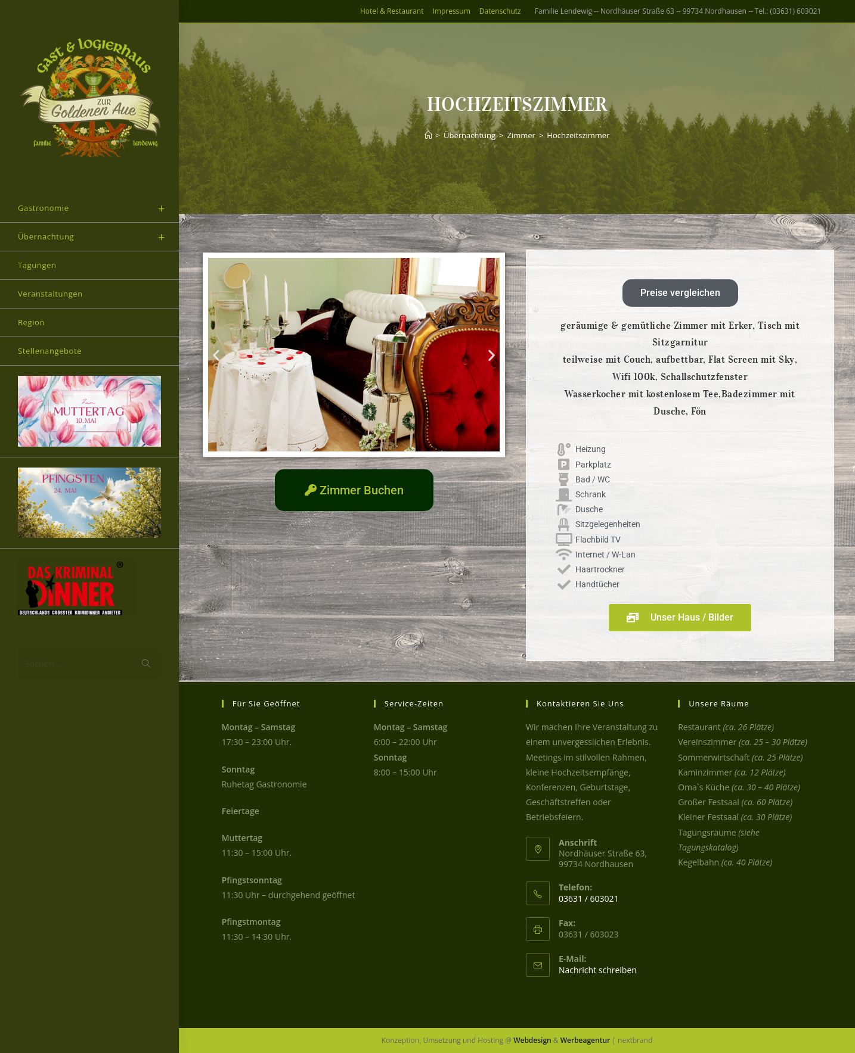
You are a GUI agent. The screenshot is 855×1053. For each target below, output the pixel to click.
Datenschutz (500, 11)
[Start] (428, 135)
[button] (216, 354)
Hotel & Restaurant (391, 11)
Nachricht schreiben (598, 970)
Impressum (451, 11)
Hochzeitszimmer (578, 135)
